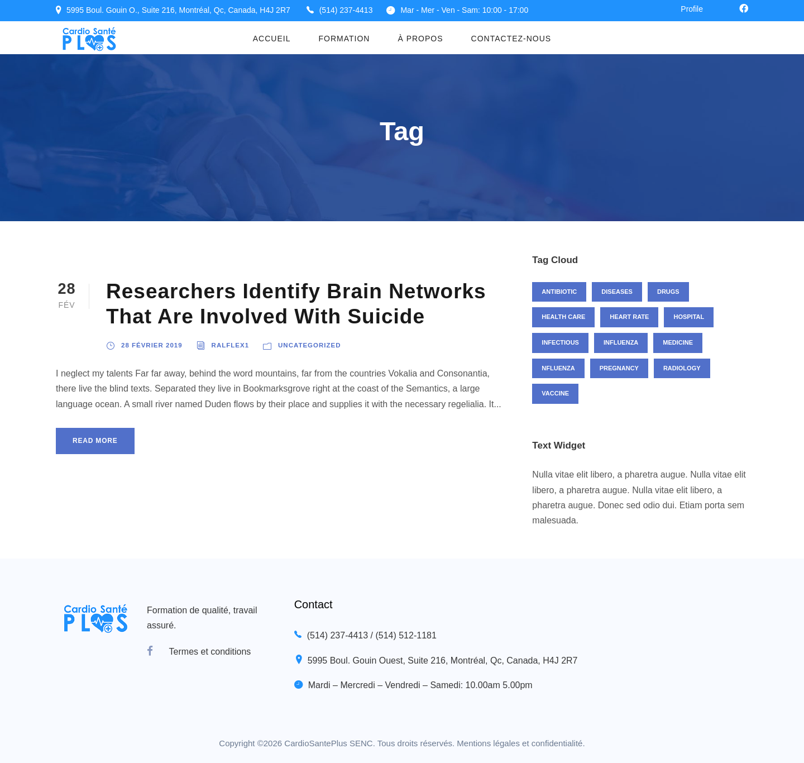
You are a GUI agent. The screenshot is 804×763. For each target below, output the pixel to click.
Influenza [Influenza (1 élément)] (621, 342)
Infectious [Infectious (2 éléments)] (560, 342)
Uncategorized (309, 345)
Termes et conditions (210, 651)
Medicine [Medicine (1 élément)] (678, 342)
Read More (95, 441)
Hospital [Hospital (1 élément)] (688, 316)
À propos (420, 38)
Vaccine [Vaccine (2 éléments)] (555, 393)
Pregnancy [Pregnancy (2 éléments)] (619, 368)
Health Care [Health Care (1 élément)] (563, 316)
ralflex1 (230, 345)
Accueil (272, 38)
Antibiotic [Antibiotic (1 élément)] (559, 291)
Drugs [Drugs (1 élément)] (668, 291)
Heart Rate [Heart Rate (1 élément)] (629, 316)
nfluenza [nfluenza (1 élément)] (558, 368)
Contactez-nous (511, 38)
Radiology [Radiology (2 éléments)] (682, 368)
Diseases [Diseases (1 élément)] (617, 291)
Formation (344, 38)
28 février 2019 (152, 345)
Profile (692, 8)
